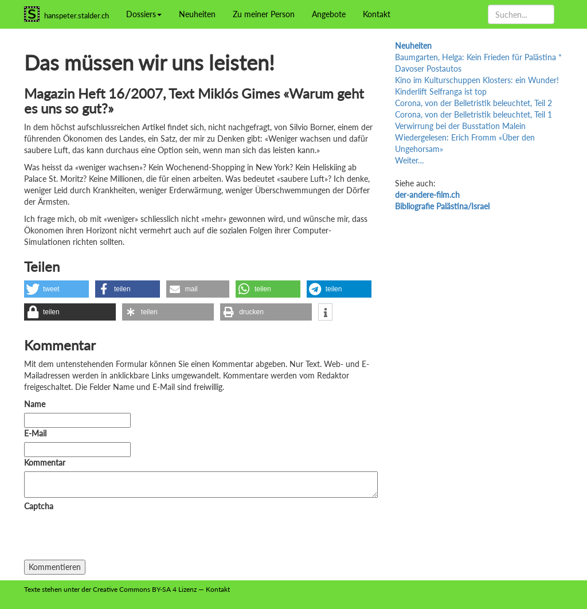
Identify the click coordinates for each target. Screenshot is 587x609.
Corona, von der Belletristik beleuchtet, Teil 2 (473, 103)
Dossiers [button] (144, 14)
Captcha (38, 506)
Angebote (329, 14)
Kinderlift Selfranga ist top (441, 91)
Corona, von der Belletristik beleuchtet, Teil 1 (473, 114)
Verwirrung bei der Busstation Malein (460, 126)
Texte (32, 589)
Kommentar (47, 462)
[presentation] (111, 537)
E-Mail (35, 433)
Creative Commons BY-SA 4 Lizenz (145, 589)
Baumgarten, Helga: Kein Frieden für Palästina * (478, 57)
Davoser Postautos (428, 68)
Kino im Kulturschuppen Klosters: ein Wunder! (477, 80)
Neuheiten (197, 14)
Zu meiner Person (264, 14)
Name (34, 404)
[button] (56, 289)
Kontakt (376, 14)
